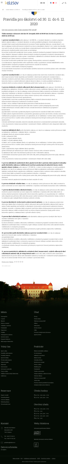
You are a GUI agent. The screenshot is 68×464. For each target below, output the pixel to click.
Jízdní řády (37, 380)
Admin (53, 458)
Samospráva (4, 316)
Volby (35, 330)
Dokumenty (37, 325)
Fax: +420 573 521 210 (9, 438)
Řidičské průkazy (5, 402)
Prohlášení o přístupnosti (30, 458)
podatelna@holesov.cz (9, 442)
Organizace (3, 330)
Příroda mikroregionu (6, 360)
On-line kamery (38, 353)
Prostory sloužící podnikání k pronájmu (44, 382)
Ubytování (3, 364)
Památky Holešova (5, 355)
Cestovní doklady (5, 399)
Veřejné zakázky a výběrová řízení (42, 373)
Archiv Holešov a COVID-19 (13, 9)
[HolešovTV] (53, 3)
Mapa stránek (16, 458)
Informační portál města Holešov (42, 428)
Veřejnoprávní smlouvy (6, 334)
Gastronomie (4, 366)
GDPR (38, 458)
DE (44, 3)
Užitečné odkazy (38, 376)
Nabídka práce (37, 366)
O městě (3, 318)
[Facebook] (51, 3)
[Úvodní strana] (3, 9)
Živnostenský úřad (5, 404)
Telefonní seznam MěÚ (40, 321)
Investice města (5, 337)
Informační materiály (6, 369)
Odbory (35, 323)
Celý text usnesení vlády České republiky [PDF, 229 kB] (19, 30)
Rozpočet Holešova (5, 339)
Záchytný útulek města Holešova (42, 385)
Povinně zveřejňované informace (42, 332)
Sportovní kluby (5, 357)
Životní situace (37, 328)
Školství (3, 321)
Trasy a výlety (4, 371)
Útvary (35, 316)
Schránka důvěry (38, 360)
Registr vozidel (4, 395)
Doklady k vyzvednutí (39, 355)
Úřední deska (37, 318)
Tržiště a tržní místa (39, 371)
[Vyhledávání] (65, 3)
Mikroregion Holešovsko (7, 341)
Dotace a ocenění (5, 323)
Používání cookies (45, 458)
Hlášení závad (37, 357)
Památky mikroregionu (6, 353)
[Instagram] (56, 3)
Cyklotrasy (3, 376)
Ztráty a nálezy (37, 364)
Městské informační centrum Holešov (43, 439)
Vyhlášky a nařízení (6, 325)
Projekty (3, 332)
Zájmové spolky (5, 362)
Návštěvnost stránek (39, 362)
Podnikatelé (4, 328)
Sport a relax (4, 351)
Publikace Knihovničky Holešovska (9, 373)
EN (41, 3)
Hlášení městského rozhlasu (41, 351)
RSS (22, 458)
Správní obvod (37, 334)
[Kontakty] (63, 3)
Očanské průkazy (5, 397)
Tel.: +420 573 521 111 (9, 436)
